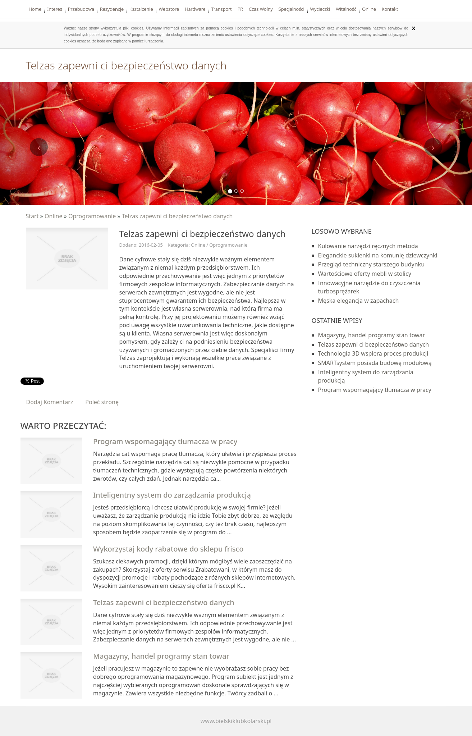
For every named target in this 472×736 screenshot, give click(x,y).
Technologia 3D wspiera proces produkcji (373, 353)
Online (54, 216)
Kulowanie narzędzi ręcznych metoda (368, 246)
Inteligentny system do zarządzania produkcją (172, 495)
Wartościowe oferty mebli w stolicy (364, 274)
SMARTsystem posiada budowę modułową (375, 363)
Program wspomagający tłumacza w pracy (165, 441)
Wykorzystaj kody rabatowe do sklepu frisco (168, 549)
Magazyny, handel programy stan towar (161, 656)
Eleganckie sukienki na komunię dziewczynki (377, 255)
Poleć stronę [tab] (102, 402)
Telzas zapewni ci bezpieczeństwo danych (177, 216)
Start (32, 216)
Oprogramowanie (92, 216)
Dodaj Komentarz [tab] (49, 402)
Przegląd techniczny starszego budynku (371, 264)
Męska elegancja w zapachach (358, 301)
